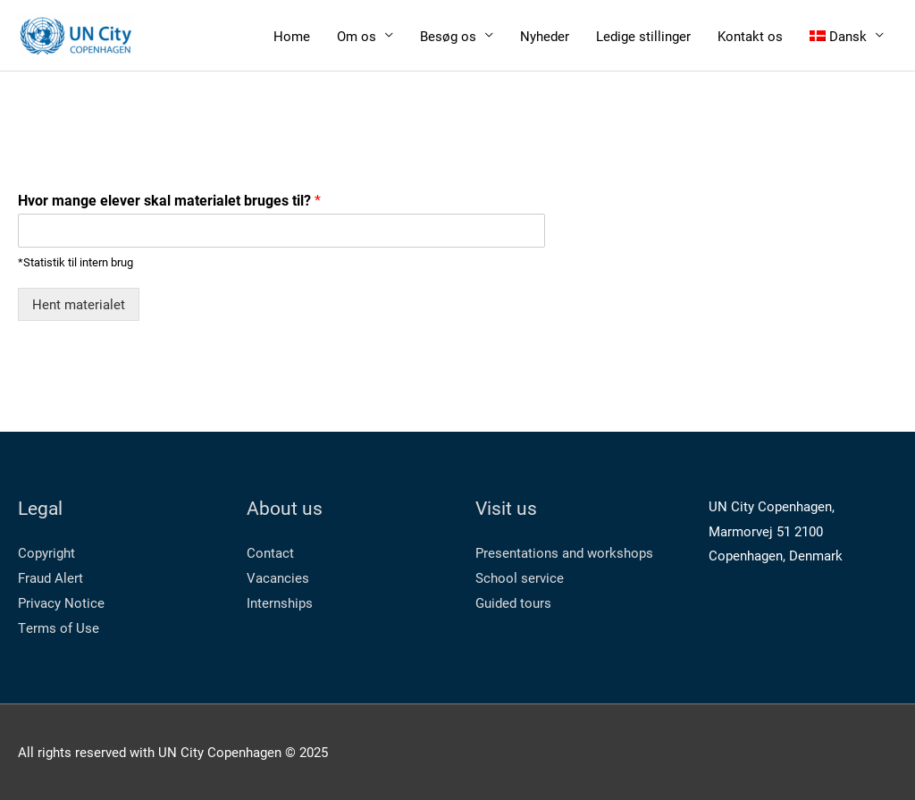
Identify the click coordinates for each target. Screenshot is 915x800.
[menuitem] (847, 35)
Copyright (46, 552)
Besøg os (448, 36)
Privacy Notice (61, 602)
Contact (270, 552)
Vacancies (278, 577)
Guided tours (513, 602)
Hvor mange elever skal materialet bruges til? (169, 200)
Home (291, 36)
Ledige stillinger (643, 36)
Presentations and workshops (564, 552)
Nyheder (544, 36)
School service (519, 577)
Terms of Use (58, 627)
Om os (356, 36)
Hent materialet (78, 304)
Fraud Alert (50, 577)
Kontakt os (750, 36)
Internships (280, 602)
